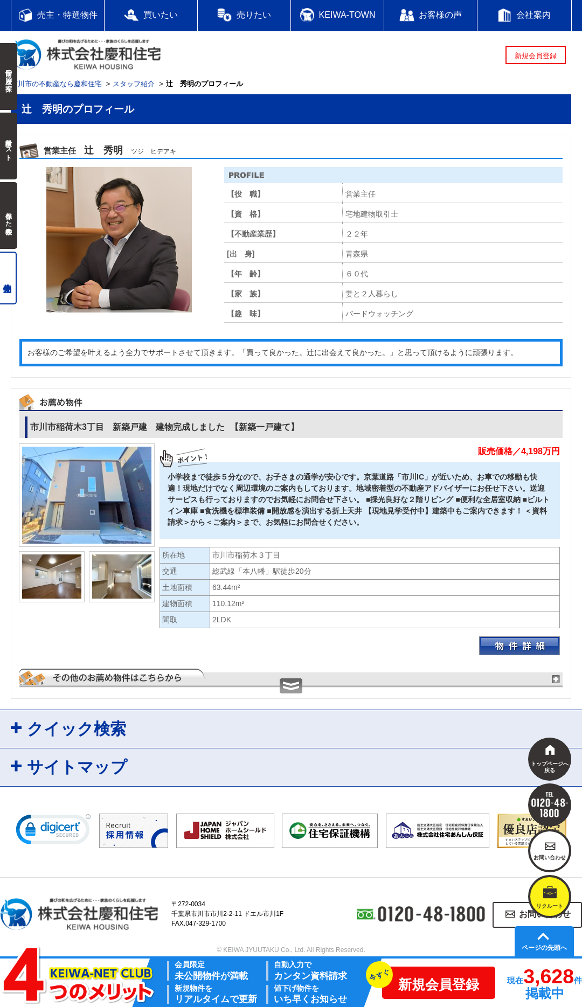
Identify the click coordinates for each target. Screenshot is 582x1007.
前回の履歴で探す (8, 76)
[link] (53, 832)
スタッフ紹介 (134, 84)
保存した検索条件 (8, 215)
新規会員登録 (536, 56)
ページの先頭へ (544, 948)
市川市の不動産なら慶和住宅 (56, 84)
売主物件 (8, 278)
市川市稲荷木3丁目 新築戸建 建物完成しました (164, 427)
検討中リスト (8, 146)
